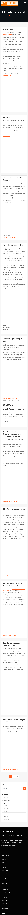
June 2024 (5, 797)
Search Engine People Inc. (14, 335)
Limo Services (5, 858)
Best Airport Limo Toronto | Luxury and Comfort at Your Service (13, 427)
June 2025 (5, 786)
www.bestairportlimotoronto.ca (10, 493)
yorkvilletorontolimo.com (8, 327)
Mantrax (6, 116)
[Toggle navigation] (25, 2)
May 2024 (5, 799)
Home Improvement (6, 852)
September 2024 (7, 791)
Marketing (4, 860)
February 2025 (6, 789)
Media (3, 863)
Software (4, 866)
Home (10, 15)
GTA (3, 850)
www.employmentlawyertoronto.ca (10, 758)
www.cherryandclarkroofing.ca (9, 626)
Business (4, 847)
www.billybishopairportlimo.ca (9, 567)
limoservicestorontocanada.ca (9, 235)
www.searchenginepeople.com (10, 392)
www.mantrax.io (6, 134)
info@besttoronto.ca (7, 839)
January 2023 (6, 807)
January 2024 (6, 805)
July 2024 (5, 794)
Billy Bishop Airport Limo (13, 501)
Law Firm (4, 855)
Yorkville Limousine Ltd (12, 243)
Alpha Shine (16, 15)
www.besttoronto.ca (18, 912)
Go (24, 777)
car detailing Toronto (7, 34)
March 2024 (5, 802)
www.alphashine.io (7, 74)
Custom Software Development (10, 132)
